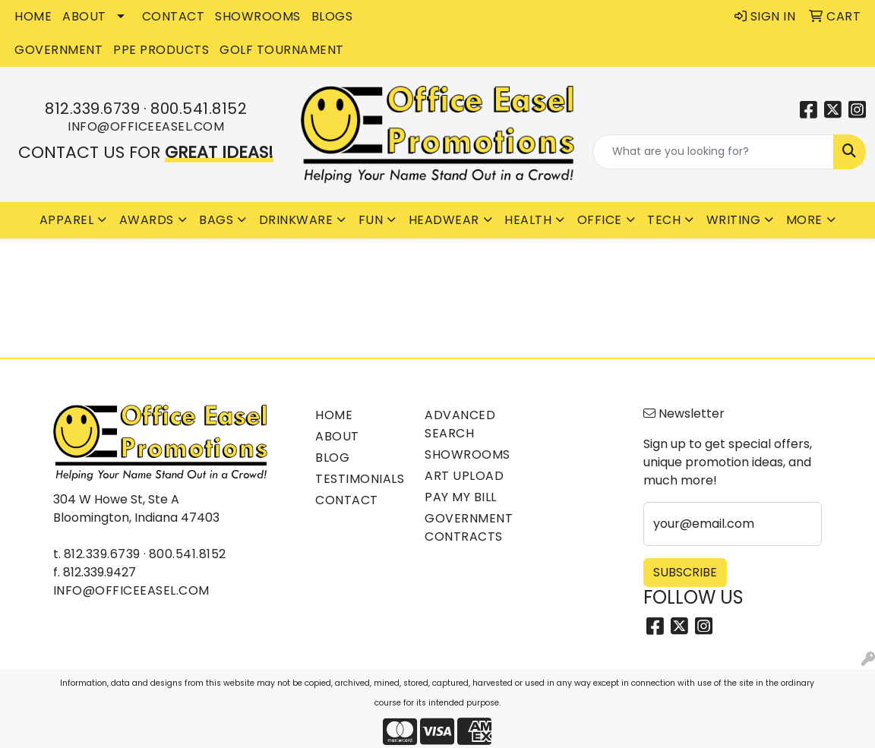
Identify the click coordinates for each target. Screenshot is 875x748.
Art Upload (464, 475)
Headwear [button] (444, 220)
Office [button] (599, 220)
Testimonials (359, 479)
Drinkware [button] (296, 220)
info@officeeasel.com (146, 126)
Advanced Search (460, 424)
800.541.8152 (198, 108)
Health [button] (527, 220)
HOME (33, 16)
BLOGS (332, 16)
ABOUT (84, 16)
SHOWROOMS (258, 16)
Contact (346, 500)
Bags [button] (216, 220)
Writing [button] (733, 220)
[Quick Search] (713, 151)
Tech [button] (664, 220)
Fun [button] (371, 220)
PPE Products (161, 49)
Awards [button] (146, 220)
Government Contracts (469, 527)
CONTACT (173, 16)
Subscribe (685, 572)
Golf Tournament (282, 49)
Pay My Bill (461, 497)
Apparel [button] (66, 220)
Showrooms (467, 454)
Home (333, 415)
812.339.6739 (92, 108)
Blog (332, 457)
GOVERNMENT (58, 49)
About (337, 436)
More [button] (804, 220)
